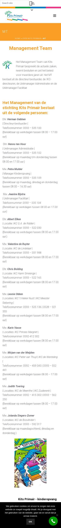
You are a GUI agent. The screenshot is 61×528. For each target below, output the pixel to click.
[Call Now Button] (53, 521)
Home (17, 38)
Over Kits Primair (31, 38)
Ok (30, 521)
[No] (57, 515)
